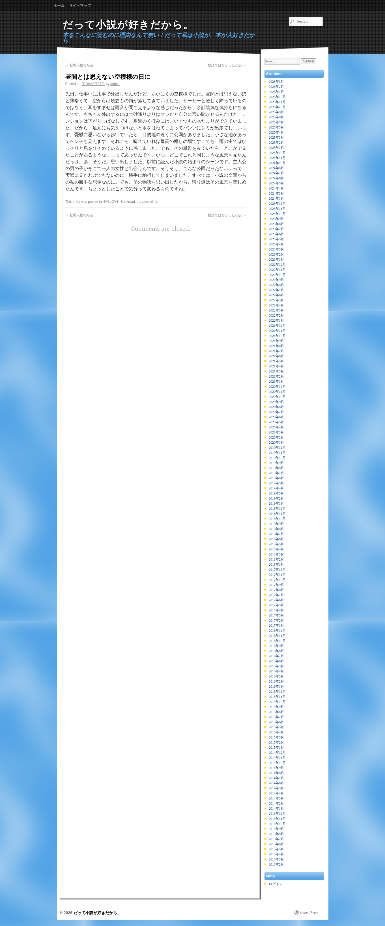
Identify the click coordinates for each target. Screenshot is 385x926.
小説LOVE (111, 202)
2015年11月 (277, 697)
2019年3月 (276, 493)
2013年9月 (276, 829)
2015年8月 (276, 712)
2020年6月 (276, 417)
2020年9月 (276, 402)
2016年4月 (276, 671)
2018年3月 (276, 554)
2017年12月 (277, 570)
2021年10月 (277, 336)
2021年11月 (277, 331)
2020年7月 (276, 412)
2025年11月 (277, 102)
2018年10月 (277, 519)
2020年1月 (276, 443)
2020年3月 (276, 432)
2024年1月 (276, 199)
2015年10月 (277, 702)
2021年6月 (276, 356)
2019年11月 (277, 453)
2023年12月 (277, 204)
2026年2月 (276, 87)
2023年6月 (276, 234)
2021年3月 (276, 371)
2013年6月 (276, 844)
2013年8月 (276, 834)
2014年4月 (276, 793)
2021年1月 (276, 382)
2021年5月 (276, 361)
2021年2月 (276, 376)
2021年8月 (276, 346)
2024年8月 (276, 168)
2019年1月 (276, 504)
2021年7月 (276, 351)
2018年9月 (276, 524)
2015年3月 (276, 737)
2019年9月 (276, 463)
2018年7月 (276, 534)
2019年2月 (276, 498)
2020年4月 (276, 427)
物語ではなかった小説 (227, 65)
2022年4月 (276, 305)
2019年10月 (277, 458)
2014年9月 (276, 768)
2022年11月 (277, 270)
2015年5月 (276, 727)
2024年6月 (276, 178)
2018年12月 (277, 509)
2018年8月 (276, 529)
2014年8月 (276, 773)
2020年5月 (276, 422)
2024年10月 (277, 163)
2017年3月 (276, 615)
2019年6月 (276, 478)
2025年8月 (276, 117)
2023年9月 (276, 219)
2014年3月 (276, 798)
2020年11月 (277, 392)
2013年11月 (277, 819)
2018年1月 (276, 565)
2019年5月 (276, 483)
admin (115, 84)
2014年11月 (277, 758)
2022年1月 (276, 321)
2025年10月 (277, 107)
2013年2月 (276, 864)
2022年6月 (276, 295)
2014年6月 (276, 783)
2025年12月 (277, 97)
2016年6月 (276, 661)
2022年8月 (276, 285)
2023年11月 (277, 209)
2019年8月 (276, 468)
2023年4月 (276, 244)
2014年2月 (276, 803)
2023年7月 (276, 229)
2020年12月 (277, 387)
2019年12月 (277, 448)
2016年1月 (276, 686)
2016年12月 (277, 631)
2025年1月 (276, 148)
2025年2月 (276, 143)
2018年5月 (276, 544)
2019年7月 (276, 473)
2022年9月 (276, 280)
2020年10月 (277, 397)
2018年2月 (276, 559)
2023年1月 (276, 260)
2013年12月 (277, 814)
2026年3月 (276, 82)
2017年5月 (276, 605)
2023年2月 (276, 254)
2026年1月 (276, 92)
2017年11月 (277, 575)
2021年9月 (276, 341)
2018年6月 (276, 539)
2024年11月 (277, 158)
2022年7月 (276, 290)
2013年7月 (276, 839)
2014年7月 (276, 778)
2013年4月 (276, 854)
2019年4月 (276, 488)
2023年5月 (276, 239)
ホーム (58, 5)
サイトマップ (80, 5)
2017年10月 (277, 580)
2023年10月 (277, 214)
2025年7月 (276, 122)
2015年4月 (276, 732)
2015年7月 (276, 717)
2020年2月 (276, 437)
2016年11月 (277, 636)
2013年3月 (276, 859)
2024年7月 (276, 173)
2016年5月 (276, 666)
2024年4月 (276, 188)
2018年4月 (276, 549)
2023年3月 (276, 249)
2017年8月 (276, 590)
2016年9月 (276, 646)
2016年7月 (276, 656)
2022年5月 (276, 300)
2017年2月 (276, 620)
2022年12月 (277, 265)
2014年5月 (276, 788)
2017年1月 (276, 625)
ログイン (275, 884)
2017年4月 (276, 610)
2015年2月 (276, 742)
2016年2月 (276, 681)
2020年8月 (276, 407)
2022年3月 (276, 310)
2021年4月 (276, 366)
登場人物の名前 (79, 65)
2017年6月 (276, 600)
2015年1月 (276, 747)
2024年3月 (276, 193)
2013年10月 (277, 824)
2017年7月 (276, 595)
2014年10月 (277, 763)
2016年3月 (276, 676)
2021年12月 (277, 326)
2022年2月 (276, 315)
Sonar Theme (309, 913)
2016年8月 (276, 651)
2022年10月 (277, 275)
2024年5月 (276, 183)
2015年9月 (276, 707)
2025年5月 (276, 127)
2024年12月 (277, 153)
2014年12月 (277, 753)
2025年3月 (276, 138)
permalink (149, 202)
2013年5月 (276, 849)
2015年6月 (276, 722)
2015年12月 (277, 692)
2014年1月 (276, 808)
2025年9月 (276, 112)
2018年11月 (277, 514)
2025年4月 (276, 132)
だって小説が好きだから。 (128, 24)
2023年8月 (276, 224)
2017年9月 (276, 585)
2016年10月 (277, 641)
